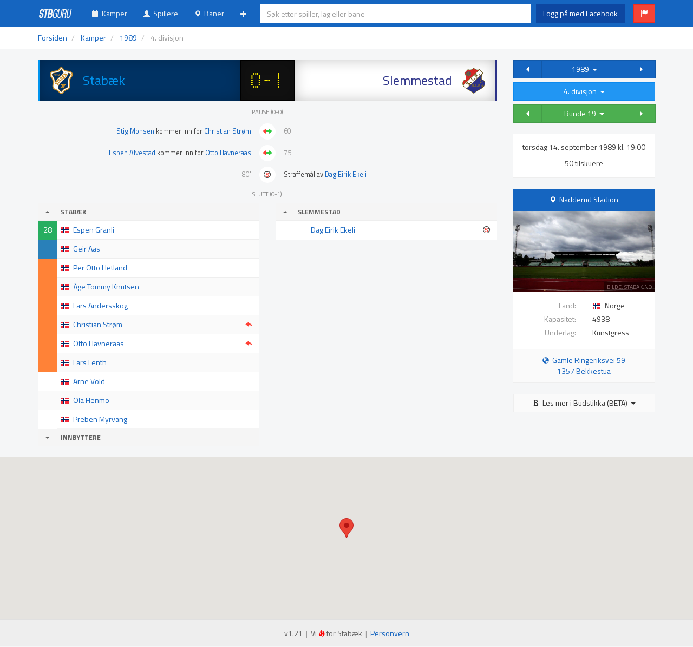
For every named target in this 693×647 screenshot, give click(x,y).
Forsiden (52, 37)
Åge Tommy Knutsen (106, 286)
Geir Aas (86, 248)
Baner (209, 13)
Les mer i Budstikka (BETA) (584, 402)
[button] (644, 13)
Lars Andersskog (100, 305)
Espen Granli (93, 229)
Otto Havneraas (228, 153)
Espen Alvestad (132, 153)
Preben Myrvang (100, 419)
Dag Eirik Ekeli (346, 174)
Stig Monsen (135, 131)
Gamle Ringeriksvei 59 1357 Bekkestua (583, 365)
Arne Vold (89, 381)
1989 (584, 69)
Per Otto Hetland (100, 267)
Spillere (160, 13)
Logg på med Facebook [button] (580, 13)
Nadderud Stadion (588, 199)
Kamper (109, 13)
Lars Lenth (90, 362)
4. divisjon (584, 91)
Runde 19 (584, 113)
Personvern (389, 633)
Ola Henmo (91, 400)
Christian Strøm (227, 131)
